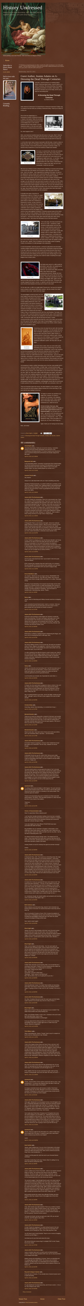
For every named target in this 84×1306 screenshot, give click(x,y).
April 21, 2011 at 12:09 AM (31, 1057)
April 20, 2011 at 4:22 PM (31, 762)
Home (7, 60)
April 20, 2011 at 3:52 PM (31, 700)
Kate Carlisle (28, 1145)
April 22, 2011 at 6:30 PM (31, 1288)
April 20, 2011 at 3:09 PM (31, 661)
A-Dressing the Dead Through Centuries (34, 435)
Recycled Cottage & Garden (32, 1272)
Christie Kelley (28, 705)
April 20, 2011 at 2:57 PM (31, 609)
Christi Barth (28, 446)
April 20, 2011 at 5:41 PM (31, 806)
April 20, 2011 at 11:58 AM (31, 492)
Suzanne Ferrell (29, 475)
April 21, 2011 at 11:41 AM (31, 1124)
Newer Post (23, 1299)
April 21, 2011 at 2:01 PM (31, 1267)
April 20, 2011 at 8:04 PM (31, 923)
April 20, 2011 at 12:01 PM (31, 533)
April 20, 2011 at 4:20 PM (31, 748)
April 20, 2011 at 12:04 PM (31, 551)
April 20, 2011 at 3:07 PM (31, 637)
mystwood (27, 786)
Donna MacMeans (29, 573)
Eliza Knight (28, 928)
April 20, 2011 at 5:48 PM (31, 849)
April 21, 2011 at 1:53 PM (31, 1199)
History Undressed (22, 7)
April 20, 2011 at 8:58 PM (31, 957)
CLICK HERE (6, 72)
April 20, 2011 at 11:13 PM (31, 1037)
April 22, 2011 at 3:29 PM (31, 1277)
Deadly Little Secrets (50, 435)
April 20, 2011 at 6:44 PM (31, 899)
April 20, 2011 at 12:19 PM (31, 568)
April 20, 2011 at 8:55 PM (31, 939)
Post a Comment (27, 1292)
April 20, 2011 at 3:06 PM (31, 626)
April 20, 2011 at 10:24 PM (31, 1026)
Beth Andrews (28, 904)
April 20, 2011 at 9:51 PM (31, 1002)
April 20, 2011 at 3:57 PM (31, 709)
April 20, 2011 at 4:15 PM (31, 724)
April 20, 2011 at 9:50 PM (31, 992)
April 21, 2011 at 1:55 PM (31, 1220)
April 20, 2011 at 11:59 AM (31, 515)
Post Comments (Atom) (31, 1302)
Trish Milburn (28, 1031)
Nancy (26, 597)
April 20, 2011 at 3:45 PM (31, 678)
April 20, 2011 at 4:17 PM (31, 735)
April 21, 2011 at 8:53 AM (31, 1094)
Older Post (61, 1299)
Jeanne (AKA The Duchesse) (32, 497)
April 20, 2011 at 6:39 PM (31, 874)
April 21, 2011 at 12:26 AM (31, 1074)
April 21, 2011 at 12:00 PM (31, 1140)
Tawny (26, 666)
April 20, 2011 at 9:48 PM (31, 978)
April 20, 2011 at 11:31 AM (31, 470)
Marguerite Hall (29, 461)
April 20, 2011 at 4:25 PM (31, 780)
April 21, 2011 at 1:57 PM (31, 1245)
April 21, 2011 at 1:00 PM (31, 1163)
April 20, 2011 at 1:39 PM (31, 592)
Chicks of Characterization (32, 811)
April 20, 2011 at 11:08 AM (31, 456)
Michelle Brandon (29, 714)
